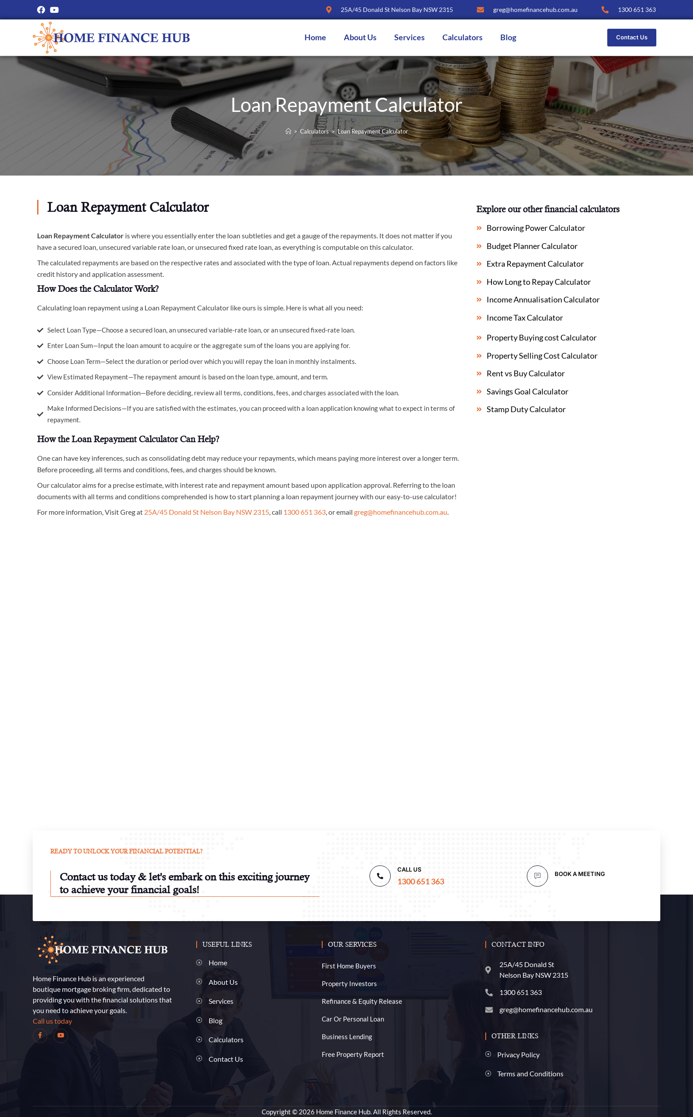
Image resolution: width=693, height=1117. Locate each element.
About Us (360, 37)
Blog (508, 37)
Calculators (462, 37)
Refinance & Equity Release (362, 1001)
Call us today (52, 1020)
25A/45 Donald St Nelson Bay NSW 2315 (206, 512)
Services (409, 37)
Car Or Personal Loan (353, 1018)
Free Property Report (353, 1054)
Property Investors (349, 983)
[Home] (288, 131)
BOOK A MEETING (580, 873)
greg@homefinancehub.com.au (400, 512)
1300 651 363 (304, 512)
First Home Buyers (349, 965)
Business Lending (347, 1036)
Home (315, 37)
